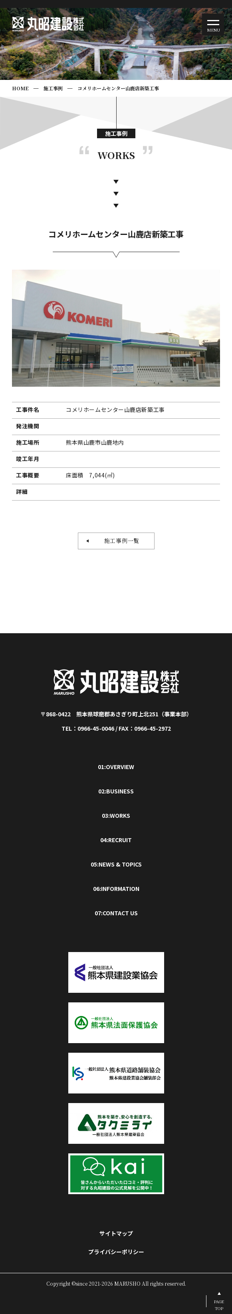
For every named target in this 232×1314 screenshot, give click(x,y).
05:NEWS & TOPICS (116, 864)
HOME (20, 88)
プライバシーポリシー (116, 1252)
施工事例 (53, 88)
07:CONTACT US (116, 913)
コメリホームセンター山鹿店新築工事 (118, 88)
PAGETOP (219, 1304)
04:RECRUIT (116, 840)
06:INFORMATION (116, 889)
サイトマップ (116, 1233)
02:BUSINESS (116, 791)
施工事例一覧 (118, 541)
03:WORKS (116, 815)
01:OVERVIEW (116, 767)
